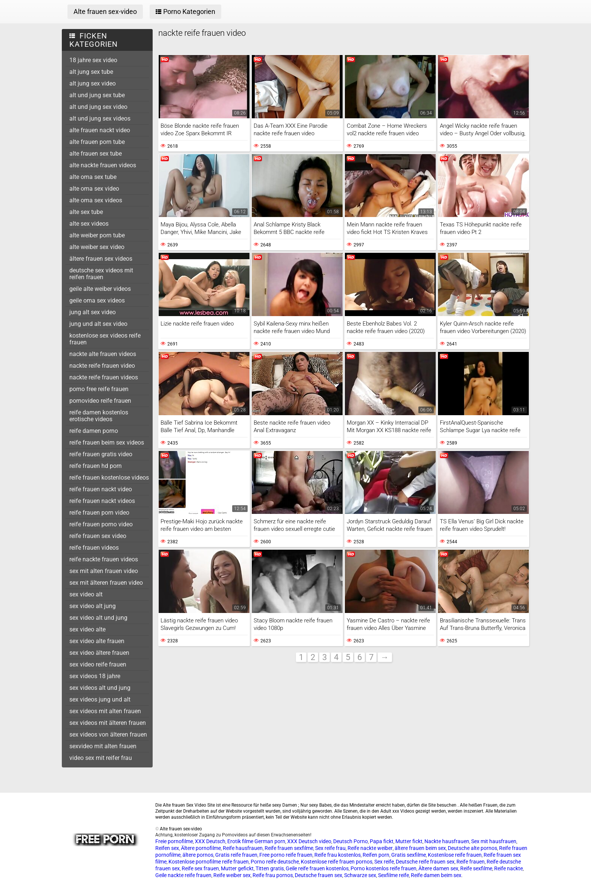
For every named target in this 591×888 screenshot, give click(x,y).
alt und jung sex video (98, 106)
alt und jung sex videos (99, 118)
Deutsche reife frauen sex (425, 862)
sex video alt (86, 594)
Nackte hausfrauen (446, 841)
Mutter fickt (409, 841)
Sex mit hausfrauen (493, 841)
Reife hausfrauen (243, 848)
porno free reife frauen (99, 389)
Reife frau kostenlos (337, 855)
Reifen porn (376, 855)
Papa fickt (381, 841)
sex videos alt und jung (99, 687)
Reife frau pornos (273, 875)
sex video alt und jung (98, 617)
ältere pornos (197, 855)
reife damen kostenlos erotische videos (98, 416)
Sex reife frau (330, 848)
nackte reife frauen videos (103, 377)
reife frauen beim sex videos (106, 442)
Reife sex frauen (200, 868)
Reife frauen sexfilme (289, 848)
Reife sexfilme (476, 868)
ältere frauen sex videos (100, 258)
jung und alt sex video (98, 323)
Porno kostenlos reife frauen (383, 868)
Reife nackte (508, 868)
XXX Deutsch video (309, 841)
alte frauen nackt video (99, 130)
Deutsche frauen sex (318, 875)
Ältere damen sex (438, 868)
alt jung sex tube (91, 71)
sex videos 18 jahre (94, 676)
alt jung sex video (92, 83)
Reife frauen (470, 862)
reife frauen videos (94, 547)
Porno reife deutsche (275, 862)
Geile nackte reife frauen (183, 875)
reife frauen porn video (99, 512)
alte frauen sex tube (95, 153)
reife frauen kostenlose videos (109, 477)
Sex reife (384, 862)
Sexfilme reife (393, 875)
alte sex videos (89, 223)
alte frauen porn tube (97, 141)
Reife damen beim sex (436, 875)
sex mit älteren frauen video (106, 582)
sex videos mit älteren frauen (107, 722)
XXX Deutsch (210, 841)
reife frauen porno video (101, 524)
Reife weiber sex (232, 875)
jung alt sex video (92, 312)
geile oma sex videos (97, 300)
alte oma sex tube (92, 176)
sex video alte (87, 629)
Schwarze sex (360, 875)
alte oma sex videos (95, 200)
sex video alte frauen (96, 641)
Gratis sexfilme (408, 855)
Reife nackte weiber (370, 848)
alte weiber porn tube (97, 235)
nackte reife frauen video (102, 365)
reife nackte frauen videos (103, 559)
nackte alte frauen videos (102, 354)
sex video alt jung (92, 606)
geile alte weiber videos (100, 288)
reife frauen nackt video (100, 489)
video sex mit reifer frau (100, 757)
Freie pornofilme (174, 841)
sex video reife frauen (97, 664)
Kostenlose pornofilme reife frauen (208, 862)
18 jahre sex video (93, 60)
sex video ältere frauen (99, 652)
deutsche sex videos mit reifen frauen (101, 274)
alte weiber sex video (96, 247)
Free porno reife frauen (285, 855)
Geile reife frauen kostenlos (317, 868)
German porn (269, 841)
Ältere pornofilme (201, 848)
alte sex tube (86, 212)
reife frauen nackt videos (102, 500)
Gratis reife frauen (236, 855)
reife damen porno (93, 430)
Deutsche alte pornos (472, 848)
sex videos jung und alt (99, 699)
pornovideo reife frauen (100, 400)
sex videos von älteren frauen (108, 734)
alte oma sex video (94, 188)
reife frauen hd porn (95, 465)
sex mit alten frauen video (103, 571)
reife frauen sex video (97, 536)
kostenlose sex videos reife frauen (105, 339)
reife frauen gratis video (100, 454)
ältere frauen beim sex (420, 848)
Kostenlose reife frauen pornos (336, 862)
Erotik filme (240, 841)
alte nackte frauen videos (102, 165)
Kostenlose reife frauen (455, 855)
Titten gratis (270, 868)
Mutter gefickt (237, 868)
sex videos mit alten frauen (105, 711)
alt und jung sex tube (97, 95)
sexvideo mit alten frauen (102, 746)
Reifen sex (167, 848)
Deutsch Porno (350, 841)
